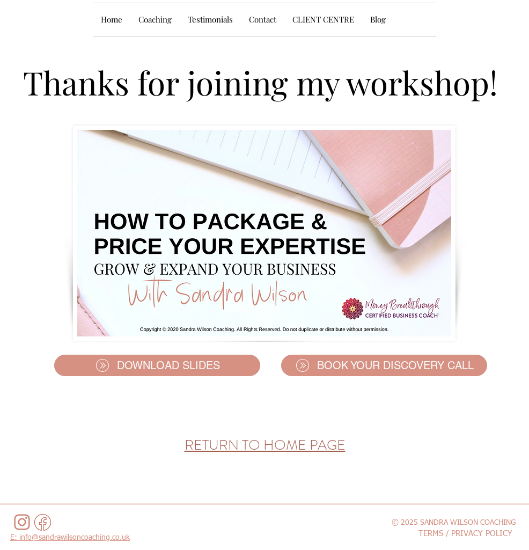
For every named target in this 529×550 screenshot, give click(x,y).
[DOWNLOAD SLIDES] (157, 365)
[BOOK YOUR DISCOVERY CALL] (384, 365)
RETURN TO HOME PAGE (265, 445)
